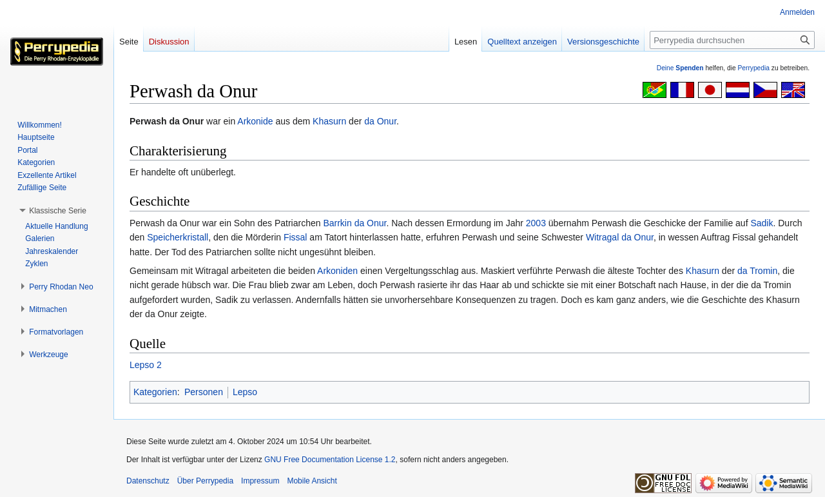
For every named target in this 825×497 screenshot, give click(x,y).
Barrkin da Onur (354, 223)
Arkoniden (337, 271)
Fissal (295, 237)
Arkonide (255, 121)
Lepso (245, 392)
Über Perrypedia (205, 480)
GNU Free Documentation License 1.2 (329, 459)
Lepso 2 (146, 365)
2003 (536, 223)
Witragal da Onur (620, 237)
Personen (203, 392)
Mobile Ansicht (311, 480)
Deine (680, 68)
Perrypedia (753, 68)
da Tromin (757, 271)
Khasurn (329, 121)
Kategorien (155, 392)
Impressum (260, 480)
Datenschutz (148, 480)
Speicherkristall (177, 237)
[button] (57, 210)
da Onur (380, 121)
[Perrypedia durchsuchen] (732, 40)
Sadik (761, 223)
